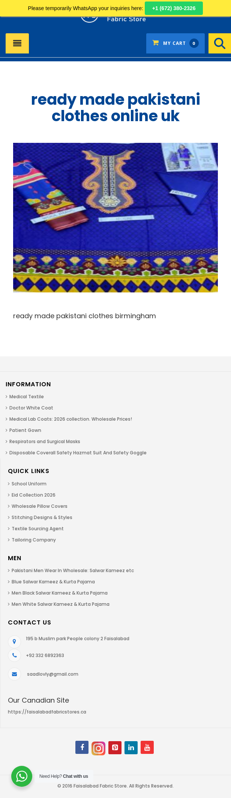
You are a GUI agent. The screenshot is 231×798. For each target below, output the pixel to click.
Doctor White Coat (31, 408)
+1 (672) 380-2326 (174, 8)
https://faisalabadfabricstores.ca (47, 712)
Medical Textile (26, 396)
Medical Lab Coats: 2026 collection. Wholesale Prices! (70, 419)
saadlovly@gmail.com (52, 674)
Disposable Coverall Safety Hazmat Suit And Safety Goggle (78, 452)
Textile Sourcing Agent (38, 528)
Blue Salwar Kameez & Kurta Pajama (53, 581)
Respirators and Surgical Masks (44, 441)
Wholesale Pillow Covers (40, 506)
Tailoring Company (34, 540)
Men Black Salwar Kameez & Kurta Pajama (60, 593)
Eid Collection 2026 (34, 495)
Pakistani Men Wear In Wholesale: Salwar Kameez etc (73, 570)
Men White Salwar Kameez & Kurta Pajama (61, 604)
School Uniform (29, 484)
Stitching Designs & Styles (42, 517)
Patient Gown (25, 430)
